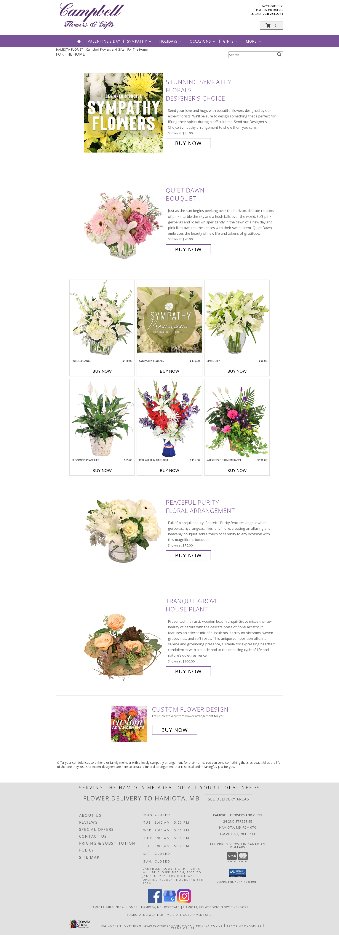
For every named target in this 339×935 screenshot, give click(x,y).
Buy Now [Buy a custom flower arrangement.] (174, 729)
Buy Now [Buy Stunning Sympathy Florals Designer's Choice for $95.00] (188, 143)
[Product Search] (252, 55)
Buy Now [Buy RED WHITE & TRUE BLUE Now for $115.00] (169, 470)
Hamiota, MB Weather (145, 915)
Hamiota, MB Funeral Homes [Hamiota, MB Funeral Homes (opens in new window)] (114, 907)
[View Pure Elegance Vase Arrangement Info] (102, 319)
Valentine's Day (104, 41)
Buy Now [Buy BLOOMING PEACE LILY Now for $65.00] (102, 470)
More (254, 41)
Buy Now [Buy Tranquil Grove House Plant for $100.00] (188, 671)
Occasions (203, 41)
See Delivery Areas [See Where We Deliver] (228, 799)
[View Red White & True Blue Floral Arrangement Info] (169, 418)
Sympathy (139, 41)
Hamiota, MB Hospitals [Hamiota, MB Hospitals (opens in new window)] (160, 907)
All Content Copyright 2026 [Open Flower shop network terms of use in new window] (126, 925)
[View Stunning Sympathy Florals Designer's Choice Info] (124, 113)
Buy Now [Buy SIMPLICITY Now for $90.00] (237, 371)
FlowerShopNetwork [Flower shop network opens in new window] (172, 925)
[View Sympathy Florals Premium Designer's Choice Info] (169, 319)
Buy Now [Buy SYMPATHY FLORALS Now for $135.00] (169, 371)
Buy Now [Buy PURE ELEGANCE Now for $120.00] (102, 371)
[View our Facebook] (155, 902)
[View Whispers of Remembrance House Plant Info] (237, 418)
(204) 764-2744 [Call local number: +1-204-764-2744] (272, 14)
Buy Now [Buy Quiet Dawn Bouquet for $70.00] (188, 249)
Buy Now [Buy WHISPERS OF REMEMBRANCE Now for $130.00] (237, 470)
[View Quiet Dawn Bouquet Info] (124, 220)
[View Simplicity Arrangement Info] (237, 319)
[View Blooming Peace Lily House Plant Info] (102, 418)
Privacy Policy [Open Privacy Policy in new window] (209, 925)
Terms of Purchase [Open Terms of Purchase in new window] (244, 925)
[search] (279, 54)
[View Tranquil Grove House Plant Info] (124, 636)
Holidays (171, 41)
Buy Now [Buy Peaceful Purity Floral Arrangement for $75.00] (188, 555)
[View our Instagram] (184, 902)
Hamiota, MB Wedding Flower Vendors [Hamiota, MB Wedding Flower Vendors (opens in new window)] (215, 907)
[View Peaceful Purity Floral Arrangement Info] (124, 529)
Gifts (231, 41)
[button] (271, 25)
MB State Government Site (189, 915)
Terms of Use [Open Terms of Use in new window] (183, 928)
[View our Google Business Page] (169, 902)
